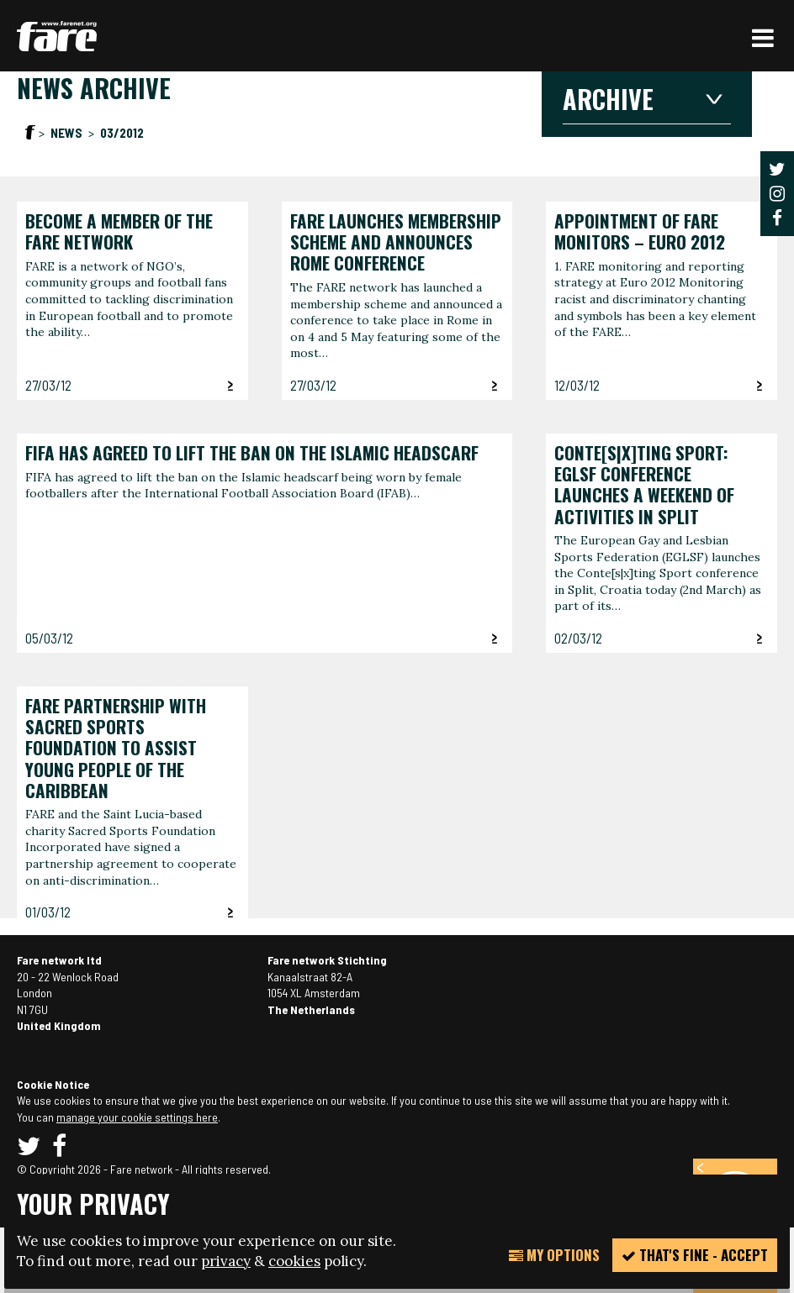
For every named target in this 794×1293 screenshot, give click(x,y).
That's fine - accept (695, 1254)
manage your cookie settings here (137, 1117)
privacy (226, 1261)
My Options (554, 1254)
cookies (294, 1261)
